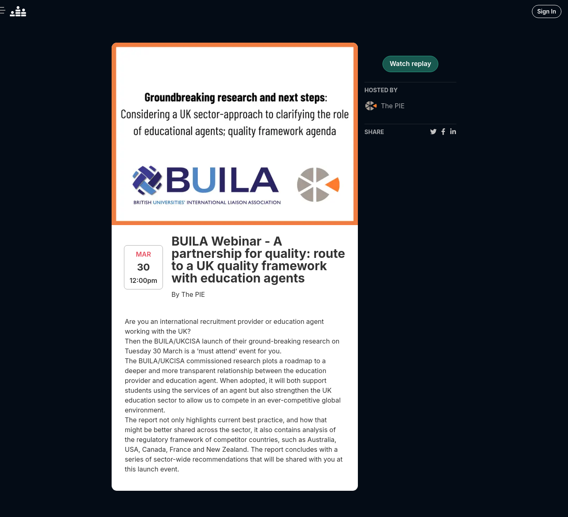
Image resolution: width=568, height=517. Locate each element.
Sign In (546, 11)
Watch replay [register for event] (410, 63)
